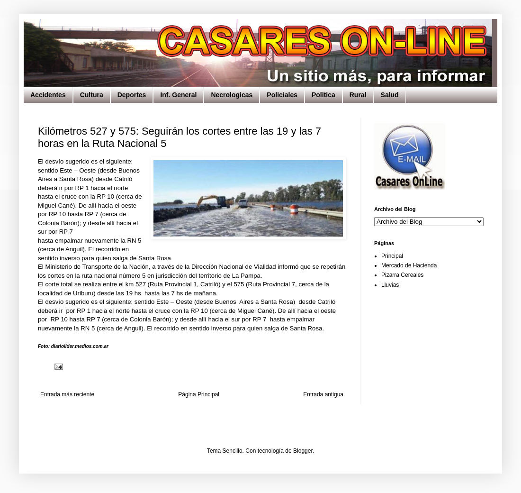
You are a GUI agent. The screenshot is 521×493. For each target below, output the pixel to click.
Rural (358, 95)
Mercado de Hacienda (409, 265)
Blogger (303, 450)
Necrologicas (231, 95)
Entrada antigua (323, 394)
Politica (323, 95)
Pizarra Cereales (402, 275)
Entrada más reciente (67, 394)
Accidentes (48, 95)
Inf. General (178, 95)
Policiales (282, 95)
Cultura (91, 95)
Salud (390, 95)
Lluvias (390, 285)
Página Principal (198, 394)
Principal (392, 256)
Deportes (131, 95)
